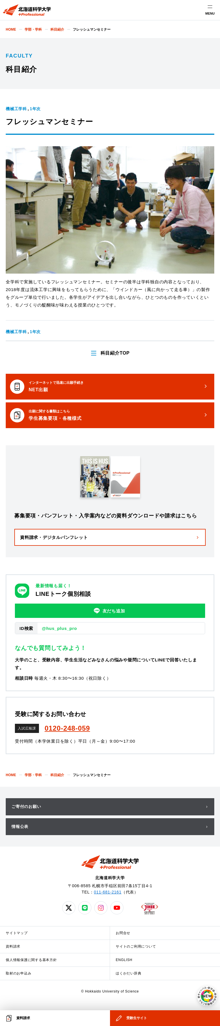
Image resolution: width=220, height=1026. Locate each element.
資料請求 (13, 946)
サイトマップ (17, 933)
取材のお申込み (18, 973)
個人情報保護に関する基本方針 (31, 960)
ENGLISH (124, 960)
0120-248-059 (67, 728)
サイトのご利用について (136, 946)
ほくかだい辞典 (128, 973)
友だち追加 (109, 610)
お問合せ (123, 933)
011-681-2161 (107, 892)
